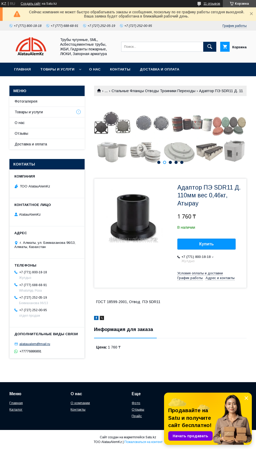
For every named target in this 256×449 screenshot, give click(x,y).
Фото (136, 403)
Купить (206, 244)
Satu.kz (151, 437)
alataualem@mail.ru (34, 344)
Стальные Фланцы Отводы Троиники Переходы (153, 91)
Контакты (120, 69)
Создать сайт (30, 3)
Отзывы (21, 133)
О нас (95, 69)
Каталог (15, 409)
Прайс (137, 416)
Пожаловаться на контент (143, 442)
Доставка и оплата (159, 69)
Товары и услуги (57, 69)
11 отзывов (211, 3)
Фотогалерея (26, 101)
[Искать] (209, 47)
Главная (22, 69)
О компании (80, 403)
